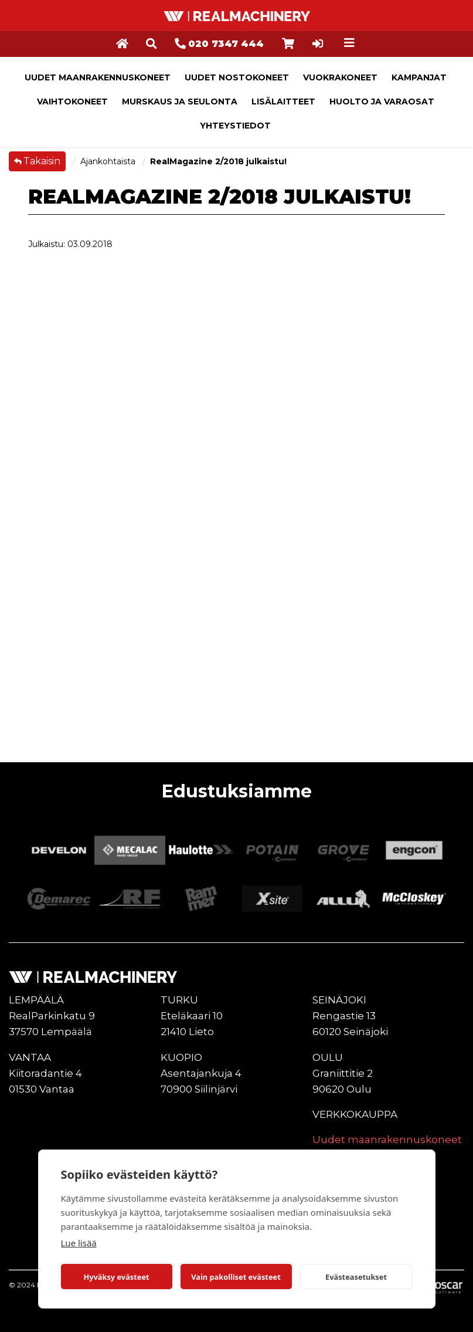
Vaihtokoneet (72, 101)
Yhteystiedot (235, 125)
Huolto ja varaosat (381, 101)
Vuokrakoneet (340, 77)
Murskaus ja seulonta (179, 101)
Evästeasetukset (356, 1277)
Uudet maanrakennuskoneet (98, 77)
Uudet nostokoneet (237, 77)
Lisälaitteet (283, 101)
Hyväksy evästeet (116, 1277)
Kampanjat (419, 77)
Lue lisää (79, 1243)
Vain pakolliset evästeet (235, 1277)
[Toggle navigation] (349, 43)
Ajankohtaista (109, 161)
